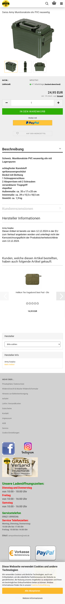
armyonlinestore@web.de (18, 535)
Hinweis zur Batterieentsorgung (15, 394)
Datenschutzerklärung (40, 585)
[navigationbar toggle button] (61, 3)
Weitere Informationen (33, 598)
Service (5, 428)
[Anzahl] (32, 103)
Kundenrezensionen (17, 209)
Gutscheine (7, 408)
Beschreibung (13, 149)
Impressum (7, 418)
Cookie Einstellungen (10, 433)
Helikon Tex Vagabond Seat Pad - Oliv (32, 292)
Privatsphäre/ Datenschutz (13, 384)
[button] (6, 103)
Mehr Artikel (9, 364)
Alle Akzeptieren (32, 591)
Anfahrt (5, 398)
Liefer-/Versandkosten (11, 403)
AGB (4, 423)
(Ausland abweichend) (52, 84)
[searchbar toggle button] (46, 3)
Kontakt (5, 413)
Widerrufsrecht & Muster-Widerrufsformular (20, 389)
